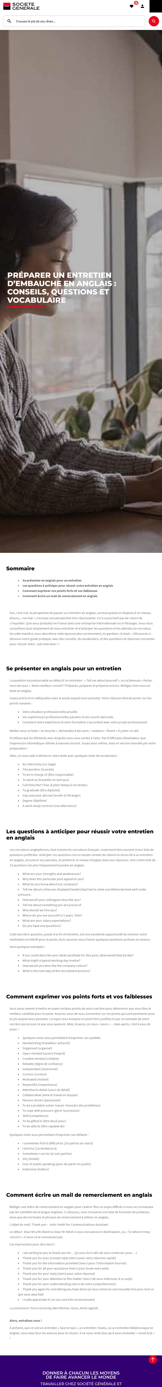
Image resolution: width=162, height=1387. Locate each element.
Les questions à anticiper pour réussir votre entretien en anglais (67, 603)
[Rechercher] (154, 21)
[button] (142, 6)
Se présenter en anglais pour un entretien (52, 598)
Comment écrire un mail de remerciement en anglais (59, 614)
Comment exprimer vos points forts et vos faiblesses (59, 609)
